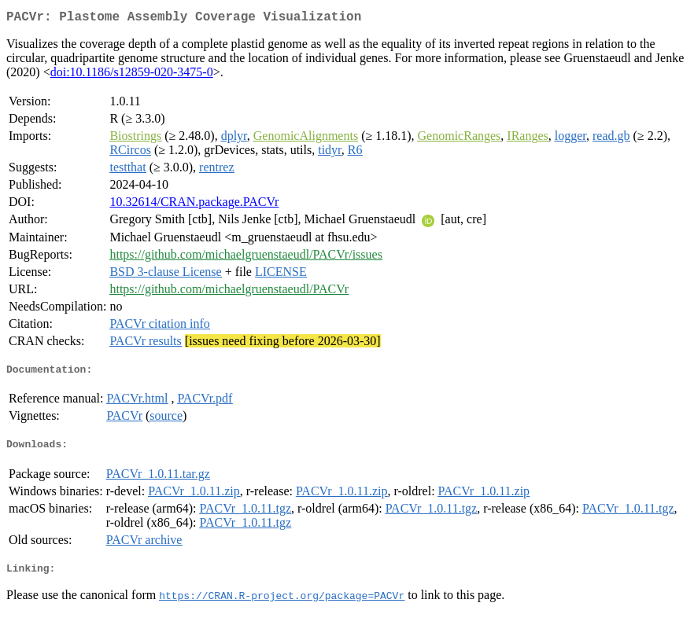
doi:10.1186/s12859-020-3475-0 (131, 75)
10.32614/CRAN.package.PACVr (194, 204)
